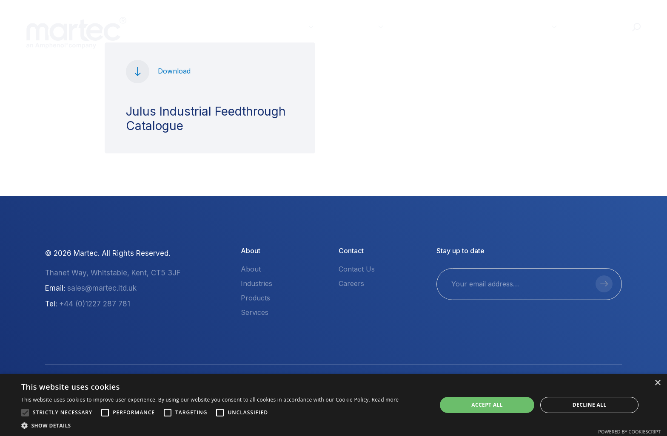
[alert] (333, 405)
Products (353, 26)
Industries (282, 26)
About (532, 26)
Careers (351, 283)
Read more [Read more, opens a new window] (385, 399)
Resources (479, 26)
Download (174, 71)
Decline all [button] (590, 404)
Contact (594, 26)
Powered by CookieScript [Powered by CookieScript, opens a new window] (629, 431)
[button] (25, 412)
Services (422, 26)
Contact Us (357, 269)
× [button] (657, 383)
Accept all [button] (487, 404)
